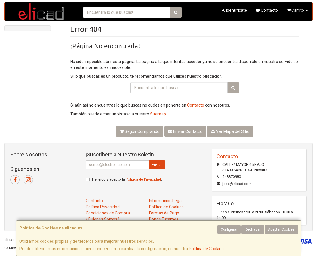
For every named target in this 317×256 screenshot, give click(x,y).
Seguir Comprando (140, 131)
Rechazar (253, 229)
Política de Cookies (206, 248)
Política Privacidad (103, 206)
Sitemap (158, 114)
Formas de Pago (164, 213)
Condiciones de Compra (108, 213)
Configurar (229, 229)
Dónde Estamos (163, 219)
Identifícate (234, 10)
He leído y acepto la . (127, 179)
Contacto (267, 10)
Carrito (297, 10)
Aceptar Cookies (281, 229)
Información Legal (165, 200)
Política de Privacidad (143, 179)
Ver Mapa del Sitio (230, 131)
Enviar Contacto (185, 131)
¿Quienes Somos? (102, 219)
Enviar (157, 165)
